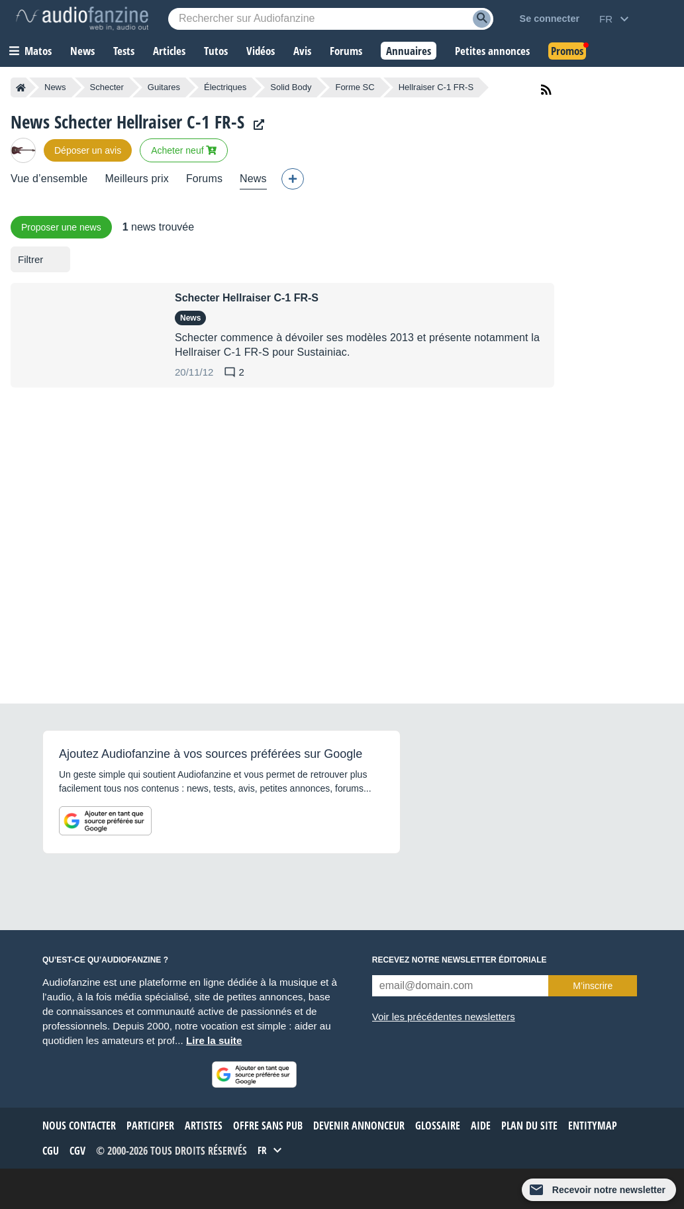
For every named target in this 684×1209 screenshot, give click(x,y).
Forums (204, 178)
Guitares (164, 87)
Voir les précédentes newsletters (443, 1016)
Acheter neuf (184, 150)
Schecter (107, 87)
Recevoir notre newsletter (608, 1189)
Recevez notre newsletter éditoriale (459, 960)
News (55, 87)
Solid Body (290, 87)
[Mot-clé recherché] (330, 19)
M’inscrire (592, 985)
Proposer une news (61, 227)
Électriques (225, 87)
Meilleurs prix (136, 178)
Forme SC (354, 87)
